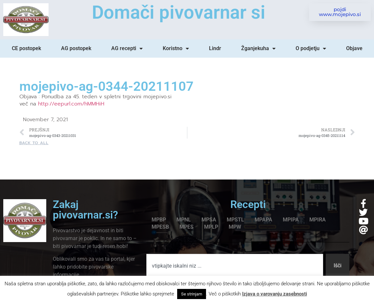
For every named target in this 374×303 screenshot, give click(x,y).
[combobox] (234, 265)
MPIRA (317, 220)
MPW (235, 227)
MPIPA (291, 220)
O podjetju (311, 48)
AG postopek (76, 48)
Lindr (215, 48)
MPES (186, 227)
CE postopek (26, 48)
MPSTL (235, 220)
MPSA (208, 220)
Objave (354, 48)
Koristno (176, 48)
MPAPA (263, 220)
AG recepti (127, 48)
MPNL (184, 220)
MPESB (160, 227)
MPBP (159, 220)
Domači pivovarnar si (178, 12)
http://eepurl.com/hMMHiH (71, 104)
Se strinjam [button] (191, 294)
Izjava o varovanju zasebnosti (274, 294)
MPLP (211, 227)
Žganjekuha (258, 48)
